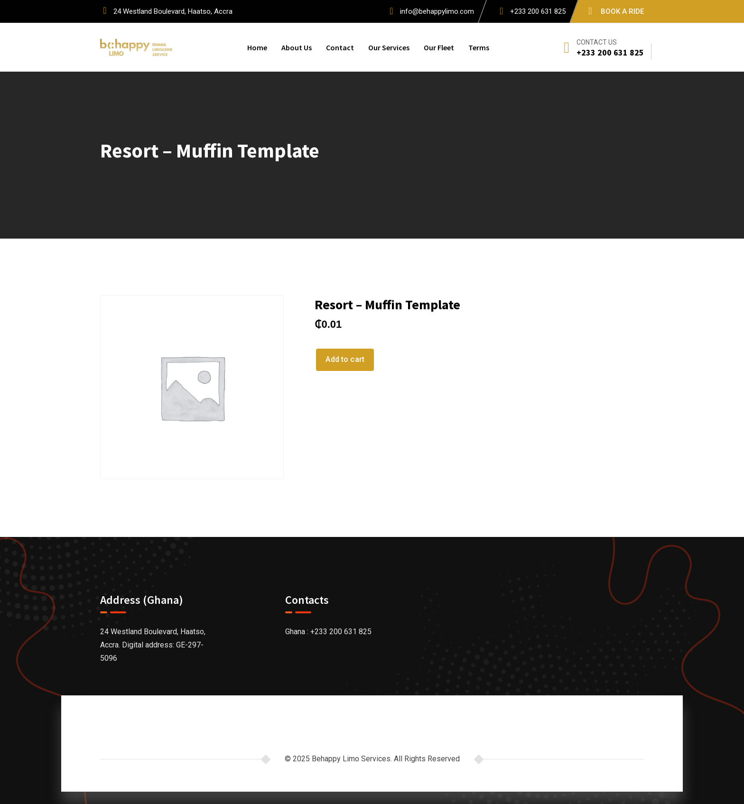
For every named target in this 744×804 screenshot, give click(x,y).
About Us (296, 47)
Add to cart (345, 359)
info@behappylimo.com (437, 11)
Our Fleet (439, 47)
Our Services (388, 47)
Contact (340, 47)
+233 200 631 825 (538, 11)
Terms (478, 47)
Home (257, 47)
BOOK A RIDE (622, 11)
